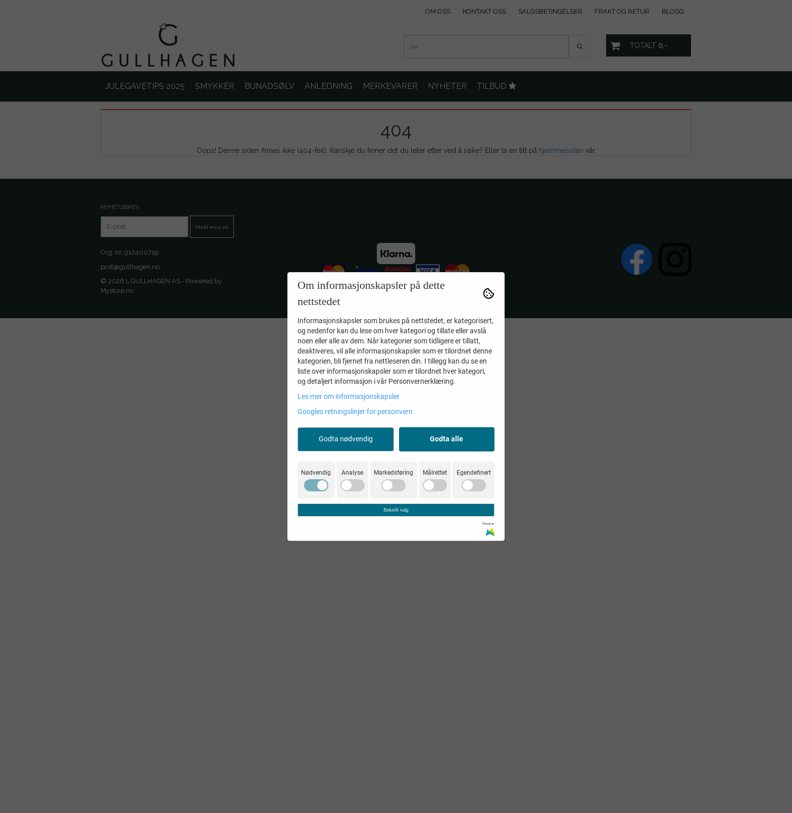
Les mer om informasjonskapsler (349, 396)
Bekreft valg (396, 510)
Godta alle (446, 439)
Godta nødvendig (346, 439)
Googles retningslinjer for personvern (355, 412)
